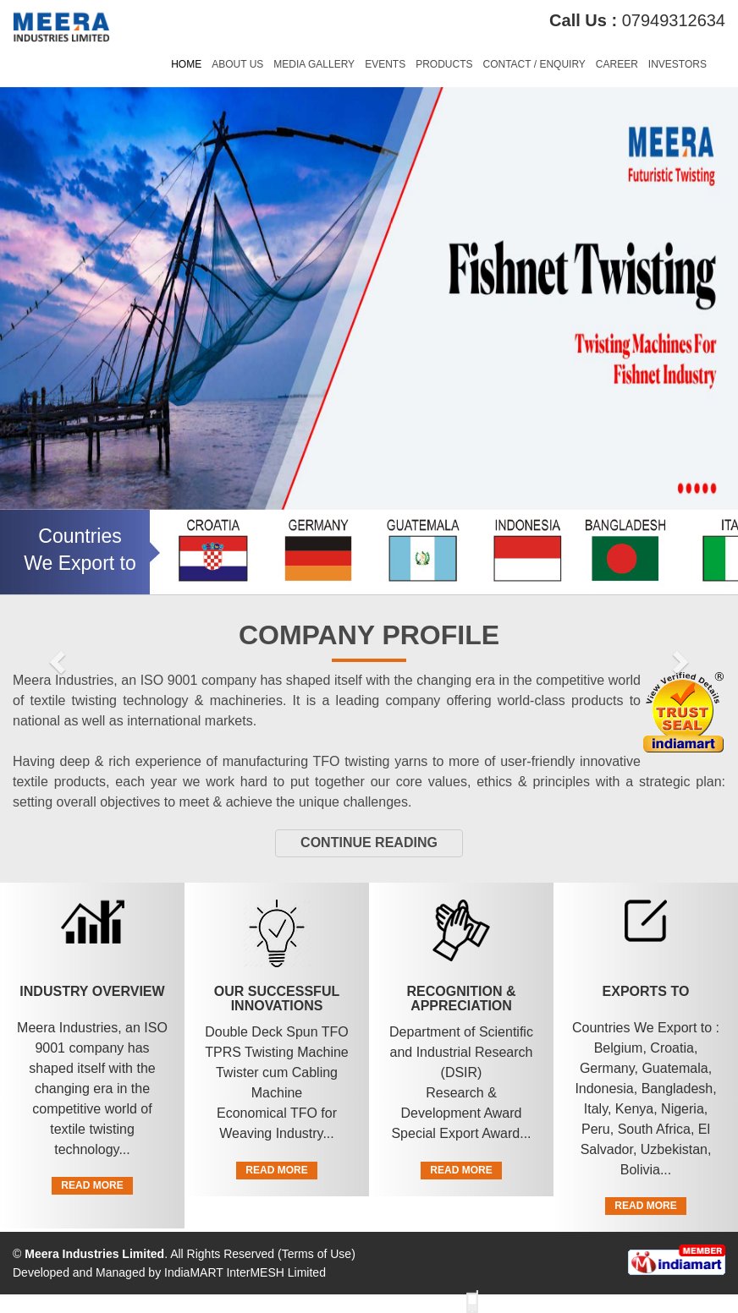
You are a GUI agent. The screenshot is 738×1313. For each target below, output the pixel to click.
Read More (92, 1185)
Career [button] (617, 64)
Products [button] (444, 64)
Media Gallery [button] (314, 64)
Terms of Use (316, 1254)
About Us (237, 64)
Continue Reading (369, 842)
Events (385, 64)
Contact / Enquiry (533, 64)
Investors (677, 64)
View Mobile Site (528, 1301)
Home (186, 64)
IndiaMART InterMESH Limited (245, 1272)
